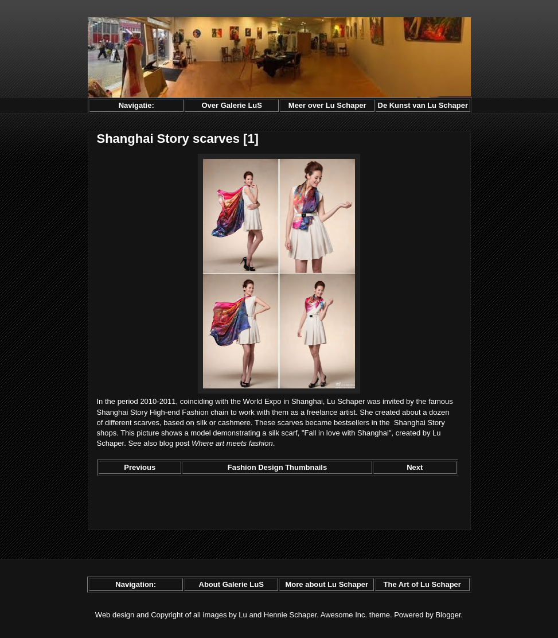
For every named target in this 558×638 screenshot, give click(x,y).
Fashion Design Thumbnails (277, 467)
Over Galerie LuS (231, 105)
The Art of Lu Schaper (422, 584)
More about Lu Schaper (326, 584)
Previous (139, 467)
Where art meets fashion (232, 443)
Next (415, 467)
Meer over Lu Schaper (327, 105)
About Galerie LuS (231, 584)
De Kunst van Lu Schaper (423, 105)
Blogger (448, 614)
